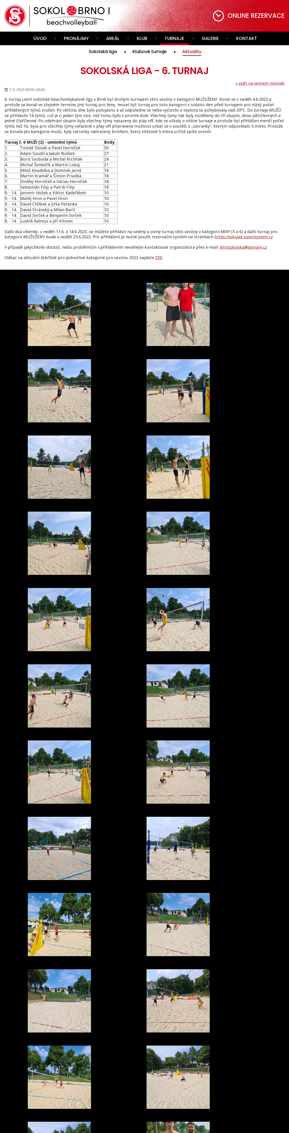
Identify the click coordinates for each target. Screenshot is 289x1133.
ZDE (159, 257)
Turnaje (174, 38)
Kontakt (246, 38)
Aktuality (195, 52)
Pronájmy (76, 38)
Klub (142, 38)
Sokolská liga (100, 52)
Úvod (40, 38)
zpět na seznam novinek (259, 83)
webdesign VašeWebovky (144, 1122)
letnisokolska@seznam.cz (244, 247)
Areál (112, 38)
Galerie (210, 38)
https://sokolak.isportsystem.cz (245, 237)
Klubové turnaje (150, 52)
